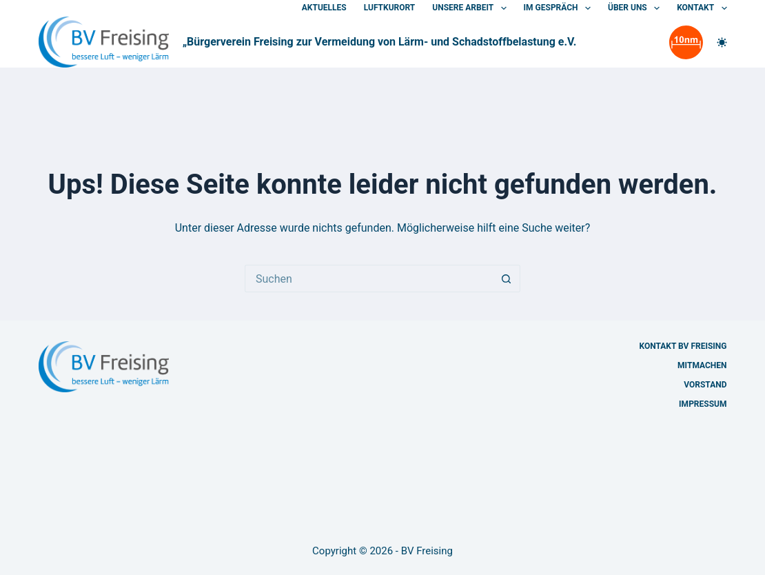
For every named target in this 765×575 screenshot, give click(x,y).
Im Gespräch (560, 8)
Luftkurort (390, 7)
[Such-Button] (506, 278)
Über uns (636, 8)
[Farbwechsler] (722, 42)
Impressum (702, 404)
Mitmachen (701, 365)
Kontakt (701, 8)
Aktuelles (324, 7)
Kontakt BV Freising (682, 346)
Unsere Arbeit (471, 8)
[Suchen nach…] (369, 278)
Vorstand (705, 385)
